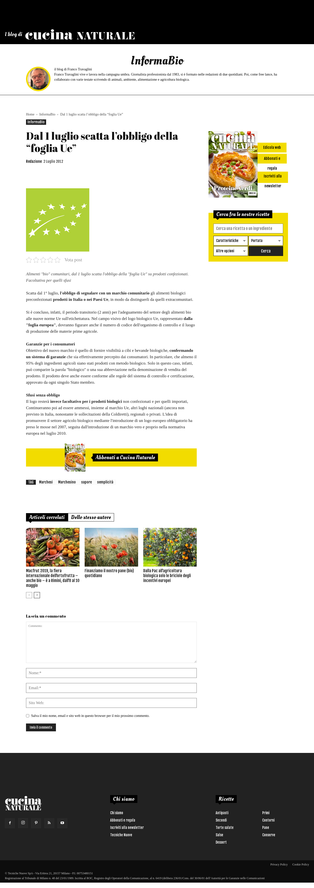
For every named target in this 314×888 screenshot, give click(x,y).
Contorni (268, 820)
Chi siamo (116, 813)
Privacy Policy (279, 864)
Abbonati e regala (122, 820)
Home (30, 114)
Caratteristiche (227, 240)
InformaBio (47, 114)
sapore (86, 482)
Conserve (268, 835)
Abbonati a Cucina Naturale (125, 457)
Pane (265, 827)
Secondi (221, 820)
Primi (265, 813)
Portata (256, 240)
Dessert (221, 842)
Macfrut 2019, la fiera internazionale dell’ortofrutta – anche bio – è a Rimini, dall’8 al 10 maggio (52, 578)
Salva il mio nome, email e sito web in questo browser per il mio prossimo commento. (90, 716)
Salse (219, 835)
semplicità (105, 482)
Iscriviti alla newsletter (127, 827)
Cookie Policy (300, 864)
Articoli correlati (47, 517)
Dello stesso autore (91, 517)
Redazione (34, 161)
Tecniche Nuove (121, 835)
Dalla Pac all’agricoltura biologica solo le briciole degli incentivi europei (167, 575)
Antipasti (222, 813)
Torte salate (225, 827)
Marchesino (67, 482)
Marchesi (46, 482)
